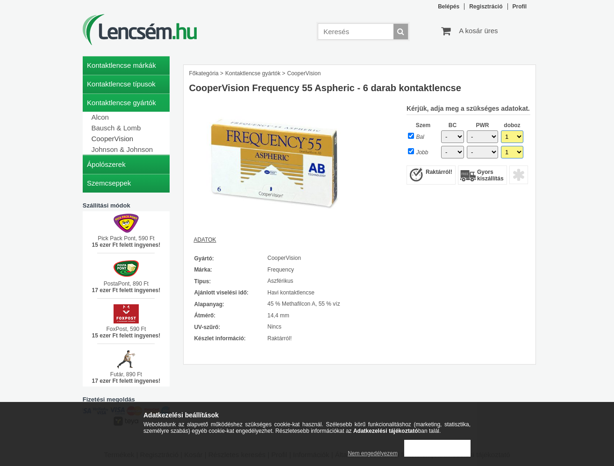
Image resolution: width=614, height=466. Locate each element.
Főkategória (203, 73)
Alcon (100, 117)
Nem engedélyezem (373, 453)
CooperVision (112, 139)
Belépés (448, 6)
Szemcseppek (109, 183)
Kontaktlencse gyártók (252, 73)
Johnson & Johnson (122, 149)
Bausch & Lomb (116, 128)
